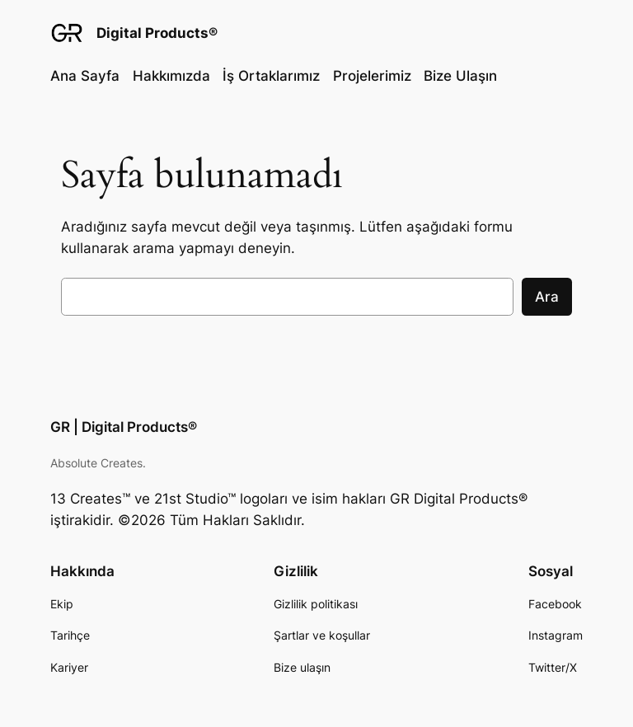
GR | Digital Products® (123, 427)
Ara (547, 296)
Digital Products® (157, 33)
